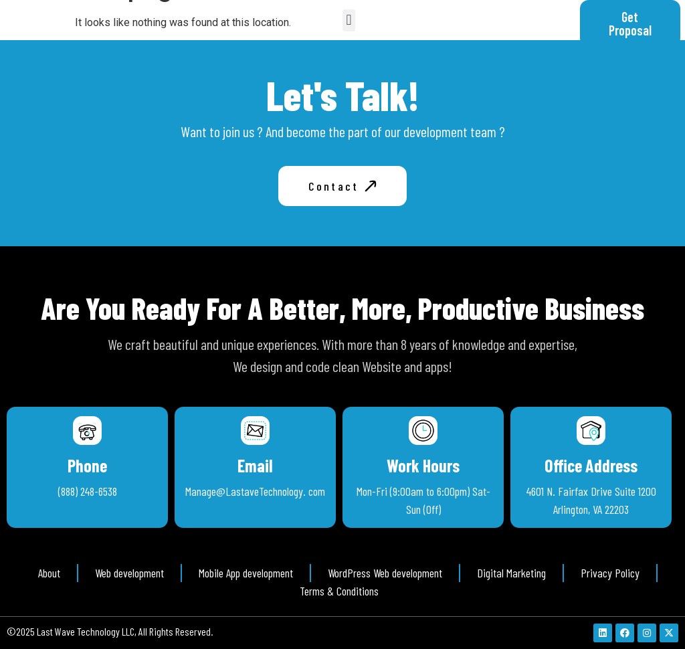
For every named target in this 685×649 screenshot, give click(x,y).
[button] (348, 20)
